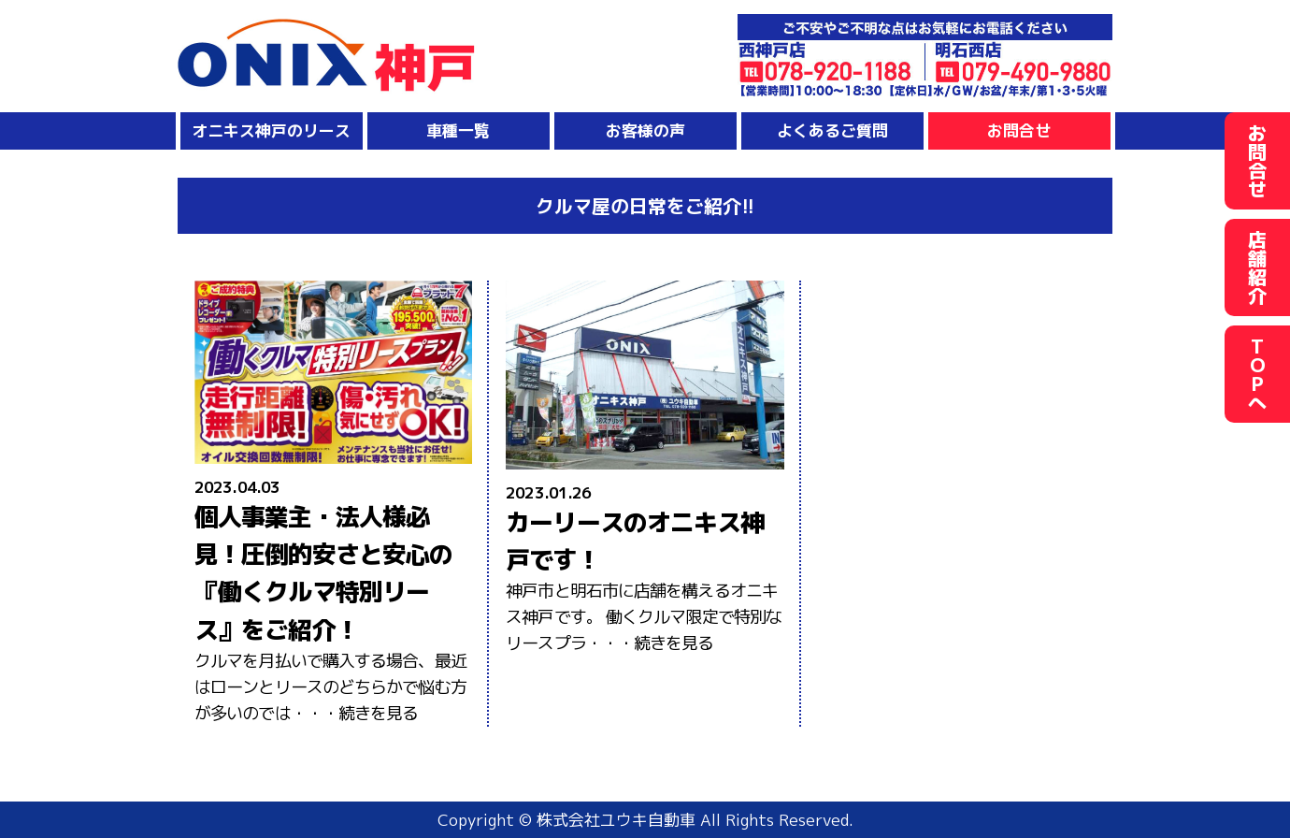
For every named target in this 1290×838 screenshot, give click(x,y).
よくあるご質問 (832, 130)
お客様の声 (645, 130)
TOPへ (1257, 374)
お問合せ (1019, 130)
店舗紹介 (1257, 267)
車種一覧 (458, 130)
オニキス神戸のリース (271, 130)
